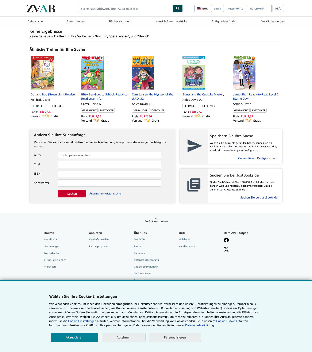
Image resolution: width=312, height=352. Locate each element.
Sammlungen (76, 21)
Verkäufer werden (273, 21)
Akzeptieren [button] (74, 337)
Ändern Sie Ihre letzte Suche (105, 193)
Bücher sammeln (120, 21)
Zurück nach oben (156, 221)
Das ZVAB (139, 239)
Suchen (72, 193)
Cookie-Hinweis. (227, 321)
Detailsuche (35, 21)
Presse (137, 246)
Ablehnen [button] (124, 337)
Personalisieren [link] (175, 337)
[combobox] (125, 8)
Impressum (140, 253)
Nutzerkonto (235, 8)
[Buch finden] (177, 8)
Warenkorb (50, 266)
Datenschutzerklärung (146, 259)
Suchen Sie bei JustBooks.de (258, 197)
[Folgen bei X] (226, 250)
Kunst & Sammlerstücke (171, 21)
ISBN (37, 173)
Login (217, 8)
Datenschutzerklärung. (200, 325)
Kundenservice (187, 246)
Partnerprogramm (99, 246)
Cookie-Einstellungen (82, 321)
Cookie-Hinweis (142, 273)
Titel (37, 164)
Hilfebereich (185, 239)
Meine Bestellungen (55, 259)
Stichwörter (41, 183)
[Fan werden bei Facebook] (226, 240)
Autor (37, 155)
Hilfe (278, 8)
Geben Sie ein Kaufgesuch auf (257, 158)
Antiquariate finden (224, 21)
